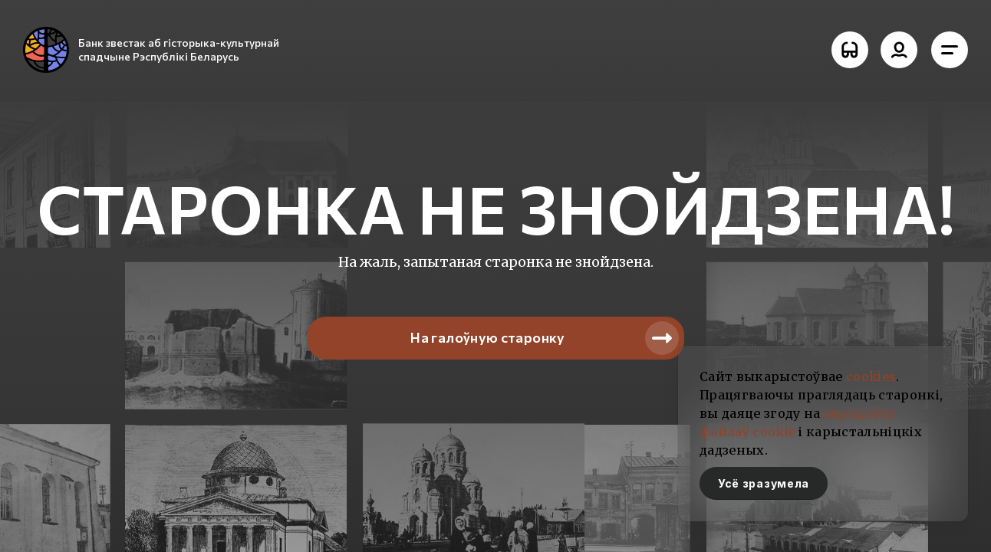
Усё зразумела (763, 483)
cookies (871, 376)
